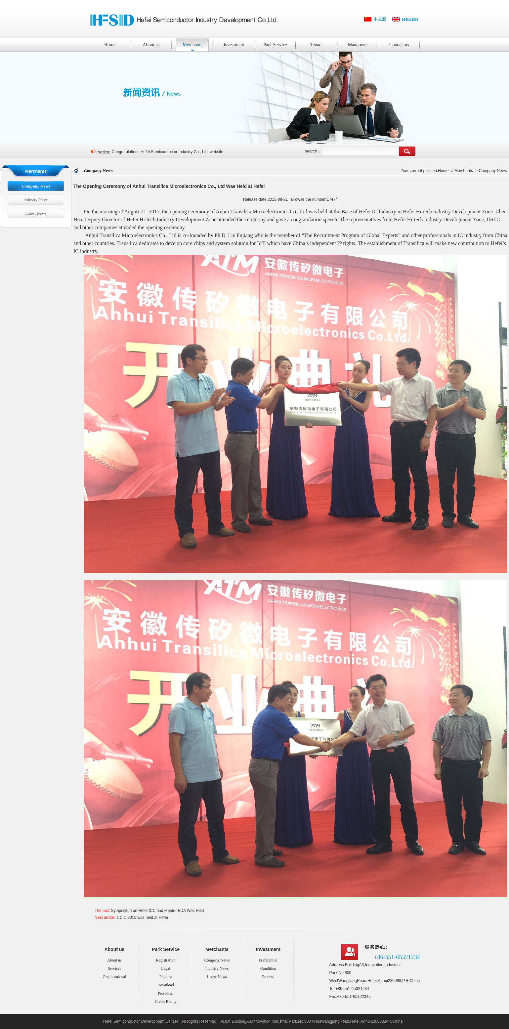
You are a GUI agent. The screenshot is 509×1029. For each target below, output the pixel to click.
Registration (166, 960)
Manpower (362, 44)
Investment (238, 44)
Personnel (165, 993)
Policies (165, 976)
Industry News (35, 199)
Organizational (114, 976)
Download (165, 985)
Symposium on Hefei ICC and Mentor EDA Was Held (157, 910)
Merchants (197, 44)
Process (268, 976)
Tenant (316, 44)
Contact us (403, 44)
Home (109, 44)
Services (114, 968)
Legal (165, 968)
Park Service (278, 44)
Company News (35, 186)
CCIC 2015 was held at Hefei (142, 917)
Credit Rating (165, 1001)
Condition (268, 968)
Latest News (36, 213)
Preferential (268, 960)
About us (156, 44)
